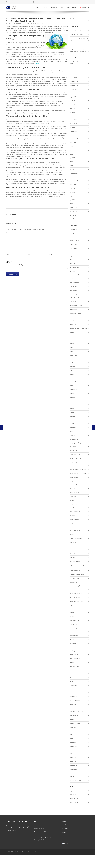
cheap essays (73, 286)
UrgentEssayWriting (75, 700)
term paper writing (74, 673)
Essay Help (73, 435)
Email (29, 254)
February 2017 (73, 165)
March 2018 (73, 116)
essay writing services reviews (78, 469)
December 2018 (74, 81)
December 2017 (74, 127)
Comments (74, 798)
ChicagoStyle (73, 290)
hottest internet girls (75, 586)
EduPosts (72, 397)
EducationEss (73, 355)
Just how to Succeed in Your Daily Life (44, 837)
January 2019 (73, 77)
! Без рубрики (73, 229)
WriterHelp (72, 734)
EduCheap (72, 362)
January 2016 (73, 211)
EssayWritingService (75, 530)
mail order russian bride (76, 597)
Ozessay (37, 63)
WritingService (73, 769)
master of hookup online (76, 601)
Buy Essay (72, 263)
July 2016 (72, 188)
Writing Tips (73, 761)
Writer (71, 731)
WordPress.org (74, 802)
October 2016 (73, 177)
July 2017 (72, 146)
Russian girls (73, 651)
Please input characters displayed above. (17, 265)
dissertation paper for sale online (78, 328)
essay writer (73, 446)
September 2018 (74, 93)
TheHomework (73, 685)
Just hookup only (74, 589)
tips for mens (73, 693)
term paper (72, 670)
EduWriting (72, 424)
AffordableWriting (74, 244)
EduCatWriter (73, 359)
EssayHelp (72, 488)
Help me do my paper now (77, 574)
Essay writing (73, 450)
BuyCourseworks (74, 267)
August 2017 (73, 142)
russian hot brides (74, 654)
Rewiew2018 (73, 643)
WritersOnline (73, 746)
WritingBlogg (73, 765)
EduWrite (72, 412)
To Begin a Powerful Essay (77, 30)
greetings (72, 549)
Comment (8, 232)
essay (71, 431)
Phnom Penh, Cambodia (14, 2)
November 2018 (74, 85)
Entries (73, 794)
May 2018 (72, 108)
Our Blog (72, 616)
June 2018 (72, 104)
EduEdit (72, 370)
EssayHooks (73, 496)
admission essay (74, 240)
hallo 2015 (72, 553)
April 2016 (72, 200)
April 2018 (72, 112)
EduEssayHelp (73, 382)
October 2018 (73, 89)
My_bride (72, 605)
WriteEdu (72, 719)
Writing (71, 754)
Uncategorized (74, 696)
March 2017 (73, 161)
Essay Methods (74, 439)
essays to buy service (75, 504)
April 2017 (72, 158)
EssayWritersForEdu (75, 511)
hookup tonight (74, 582)
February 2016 (73, 207)
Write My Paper (74, 715)
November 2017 (74, 131)
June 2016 (72, 192)
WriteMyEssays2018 (75, 723)
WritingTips (73, 773)
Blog (68, 7)
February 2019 (73, 74)
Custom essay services (76, 305)
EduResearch (73, 404)
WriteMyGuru (73, 727)
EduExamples (73, 389)
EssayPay (72, 500)
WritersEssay (73, 742)
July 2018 (72, 100)
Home (37, 7)
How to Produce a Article (76, 34)
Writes (71, 750)
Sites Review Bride (74, 666)
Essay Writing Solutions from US (78, 473)
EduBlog (72, 332)
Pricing (62, 7)
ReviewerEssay (74, 635)
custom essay (73, 301)
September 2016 (74, 180)
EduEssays (72, 385)
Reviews (72, 639)
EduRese (72, 401)
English (83, 7)
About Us (44, 7)
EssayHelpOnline (74, 492)
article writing (73, 248)
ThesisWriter (73, 689)
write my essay (73, 708)
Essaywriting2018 (74, 519)
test (71, 677)
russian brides (73, 647)
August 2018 (73, 97)
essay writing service (75, 458)
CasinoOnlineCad (74, 282)
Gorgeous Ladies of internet (77, 546)
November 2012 (74, 219)
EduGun (72, 393)
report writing (73, 628)
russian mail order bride (76, 658)
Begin (71, 256)
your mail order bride (75, 780)
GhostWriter (73, 542)
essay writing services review (77, 465)
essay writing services (75, 462)
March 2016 (73, 203)
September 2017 (74, 139)
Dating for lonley (74, 320)
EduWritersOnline (74, 420)
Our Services (53, 7)
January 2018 (73, 123)
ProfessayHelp (73, 624)
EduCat (71, 347)
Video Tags (73, 704)
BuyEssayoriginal (74, 275)
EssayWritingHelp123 (75, 523)
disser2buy (73, 324)
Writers (71, 738)
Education (72, 351)
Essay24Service (74, 477)
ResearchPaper (74, 631)
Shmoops (72, 662)
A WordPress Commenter (76, 62)
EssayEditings (73, 481)
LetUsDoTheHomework (76, 593)
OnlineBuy (72, 612)
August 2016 (73, 184)
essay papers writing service (77, 443)
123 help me (73, 233)
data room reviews (75, 317)
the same (72, 681)
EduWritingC (73, 427)
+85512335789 (27, 2)
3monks (72, 237)
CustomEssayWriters (75, 313)
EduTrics (72, 408)
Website (50, 254)
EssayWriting (73, 515)
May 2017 (72, 154)
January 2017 (73, 169)
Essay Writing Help (75, 454)
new (71, 609)
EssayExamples (74, 485)
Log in (71, 791)
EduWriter (72, 416)
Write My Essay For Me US (76, 712)
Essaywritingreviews (75, 527)
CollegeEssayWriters (75, 294)
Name (8, 254)
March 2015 (73, 215)
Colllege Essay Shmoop (76, 298)
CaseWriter (72, 279)
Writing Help (73, 757)
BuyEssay (72, 271)
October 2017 (73, 135)
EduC (71, 336)
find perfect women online (77, 538)
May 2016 (72, 196)
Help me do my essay (75, 570)
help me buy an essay (75, 561)
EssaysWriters (73, 507)
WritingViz (72, 776)
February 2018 (73, 119)
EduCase (72, 343)
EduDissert (72, 366)
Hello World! (73, 557)
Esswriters (72, 534)
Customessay (73, 309)
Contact (74, 7)
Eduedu (72, 378)
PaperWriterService (75, 620)
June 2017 (72, 150)
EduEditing (72, 374)
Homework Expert (74, 578)
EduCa (71, 340)
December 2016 (74, 173)
